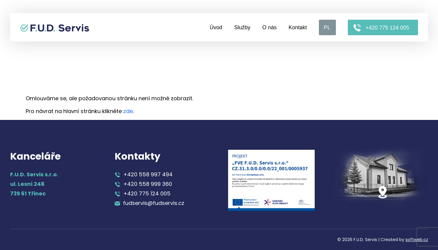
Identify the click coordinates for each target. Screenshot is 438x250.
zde (128, 111)
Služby (242, 27)
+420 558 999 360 (143, 184)
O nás (269, 27)
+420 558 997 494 (144, 174)
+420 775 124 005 (381, 27)
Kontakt (297, 27)
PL (327, 27)
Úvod (216, 27)
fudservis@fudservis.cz (149, 203)
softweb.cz (416, 240)
